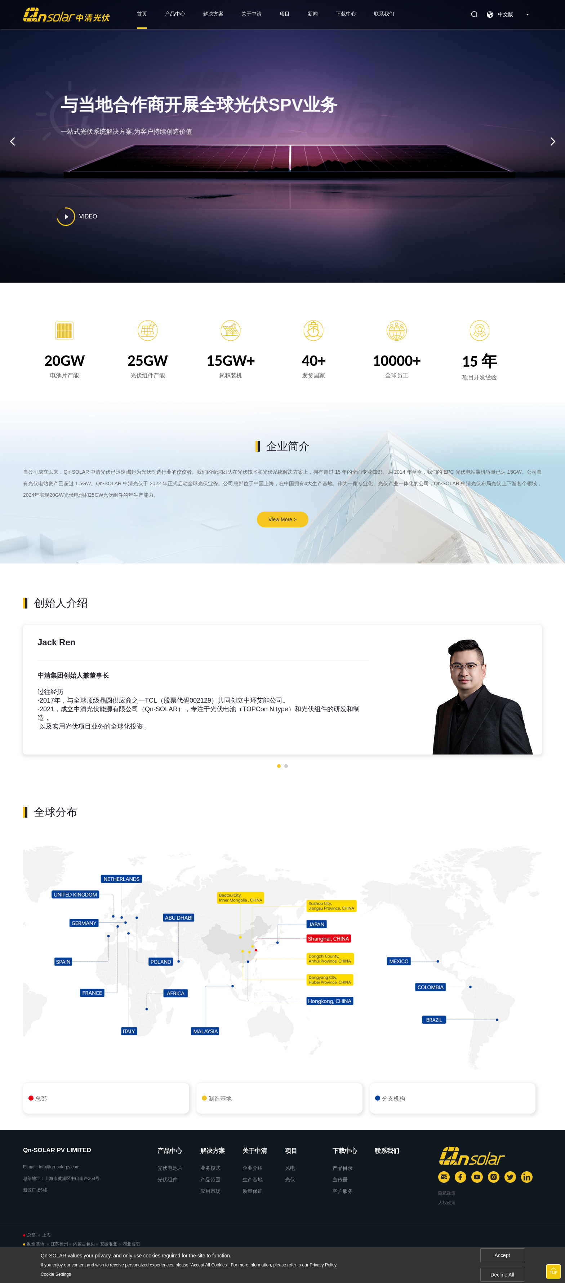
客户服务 (343, 1191)
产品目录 (343, 1168)
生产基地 (253, 1179)
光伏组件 (167, 1179)
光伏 (290, 1179)
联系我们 (384, 14)
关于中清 (251, 14)
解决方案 (213, 14)
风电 (290, 1168)
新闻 (313, 14)
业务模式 (210, 1168)
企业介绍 (253, 1168)
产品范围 (210, 1179)
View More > (282, 519)
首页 (142, 14)
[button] (279, 766)
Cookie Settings (56, 1274)
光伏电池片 (170, 1168)
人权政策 (446, 1202)
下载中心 (346, 14)
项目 (285, 14)
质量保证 (253, 1191)
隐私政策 (446, 1193)
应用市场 (210, 1191)
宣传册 (340, 1179)
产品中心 (175, 14)
